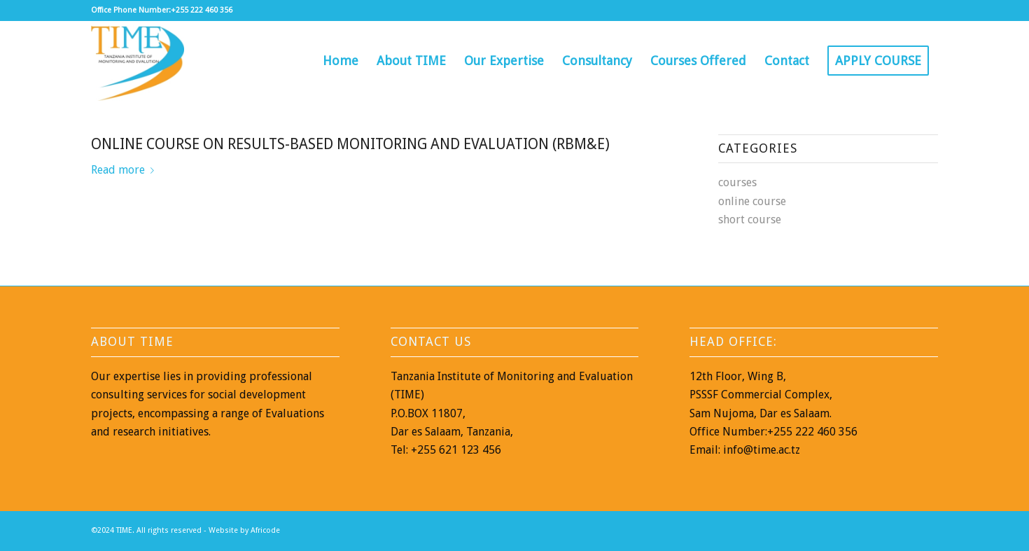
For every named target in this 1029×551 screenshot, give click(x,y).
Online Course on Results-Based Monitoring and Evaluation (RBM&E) (350, 144)
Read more (125, 169)
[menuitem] (341, 61)
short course (749, 219)
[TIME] (137, 61)
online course (752, 201)
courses (737, 182)
